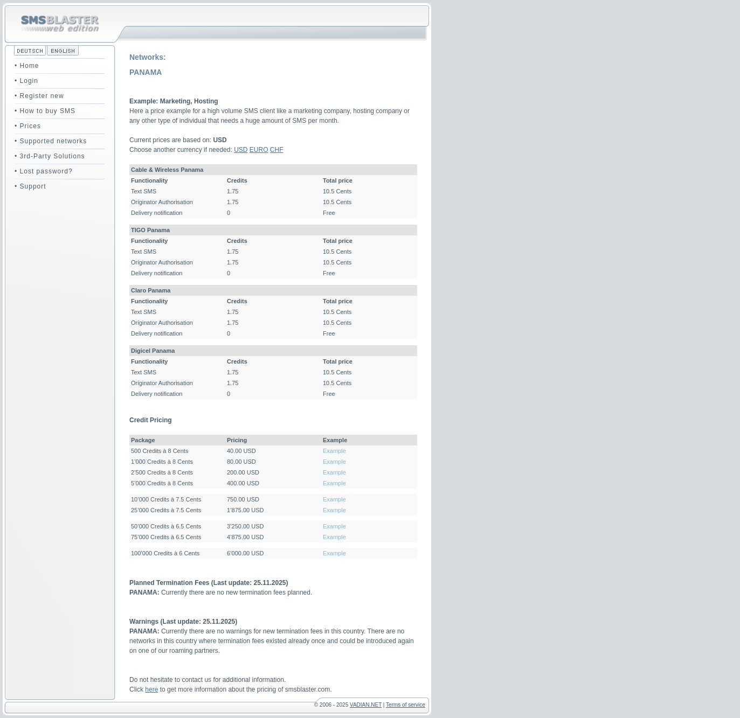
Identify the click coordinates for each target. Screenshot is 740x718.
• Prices (28, 126)
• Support (30, 186)
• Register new (39, 96)
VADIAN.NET (366, 705)
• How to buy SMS (45, 111)
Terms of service (405, 705)
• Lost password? (44, 171)
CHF (276, 150)
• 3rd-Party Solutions (50, 156)
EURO (259, 150)
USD (240, 150)
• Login (26, 81)
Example (334, 451)
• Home (27, 65)
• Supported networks (51, 141)
